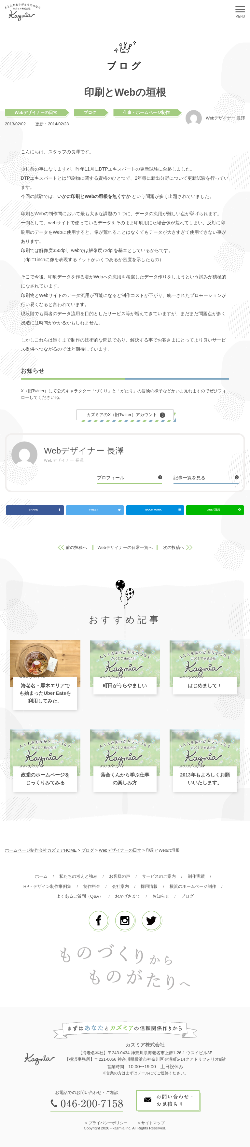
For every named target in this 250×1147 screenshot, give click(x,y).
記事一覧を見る (189, 477)
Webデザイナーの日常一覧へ (124, 547)
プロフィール (110, 477)
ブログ (90, 112)
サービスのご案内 (159, 876)
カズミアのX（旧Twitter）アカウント (122, 414)
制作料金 (91, 886)
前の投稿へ (76, 547)
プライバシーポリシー (108, 1123)
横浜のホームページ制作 (193, 886)
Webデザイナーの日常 (36, 112)
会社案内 (120, 886)
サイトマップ (153, 1123)
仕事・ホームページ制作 (146, 112)
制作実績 (196, 876)
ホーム (41, 876)
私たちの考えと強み (78, 876)
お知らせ (160, 896)
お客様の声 (119, 876)
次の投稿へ (173, 547)
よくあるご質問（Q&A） (79, 896)
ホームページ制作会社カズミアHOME (40, 850)
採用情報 (149, 886)
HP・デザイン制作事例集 (47, 886)
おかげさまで (127, 896)
